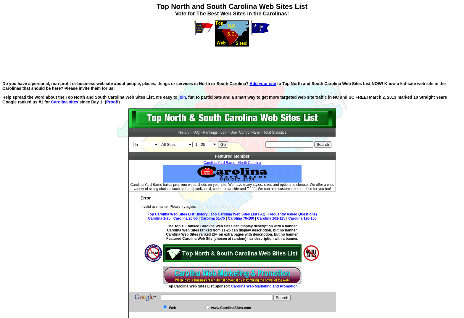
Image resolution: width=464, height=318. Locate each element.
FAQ (196, 132)
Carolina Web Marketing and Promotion (264, 286)
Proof (111, 102)
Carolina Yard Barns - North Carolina (232, 163)
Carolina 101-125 (271, 218)
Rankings (210, 132)
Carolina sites (64, 102)
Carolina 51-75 (213, 218)
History (183, 132)
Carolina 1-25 (159, 218)
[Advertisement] (232, 60)
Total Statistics (275, 132)
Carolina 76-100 (241, 218)
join (182, 97)
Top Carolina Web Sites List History (177, 214)
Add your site (262, 83)
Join (224, 132)
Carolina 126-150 (302, 218)
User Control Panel (245, 132)
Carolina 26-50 (185, 218)
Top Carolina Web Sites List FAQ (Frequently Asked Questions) (264, 214)
